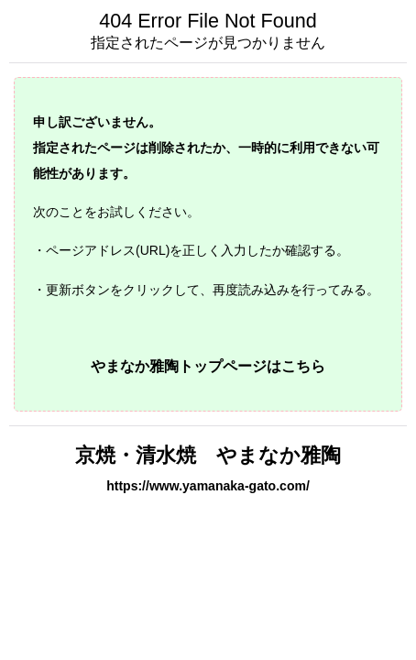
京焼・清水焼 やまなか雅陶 (208, 455)
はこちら (296, 366)
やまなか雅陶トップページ (179, 366)
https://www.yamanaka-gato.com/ (208, 485)
